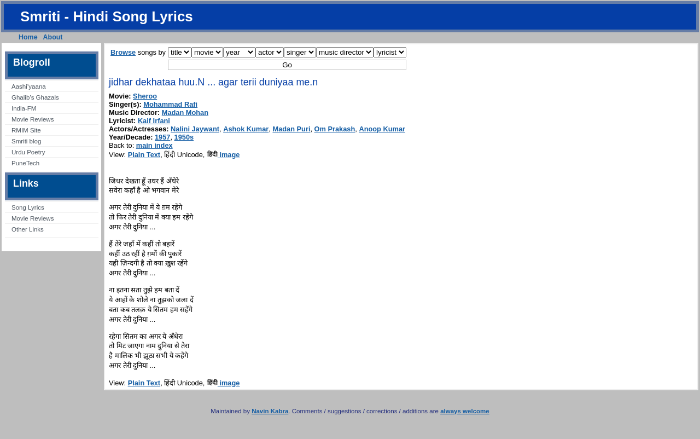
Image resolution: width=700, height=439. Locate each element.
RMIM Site (26, 130)
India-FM (23, 108)
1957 (162, 137)
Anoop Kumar (382, 129)
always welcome (464, 411)
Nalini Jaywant (195, 129)
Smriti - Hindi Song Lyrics (106, 16)
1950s (184, 137)
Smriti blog (26, 141)
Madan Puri (291, 129)
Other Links (27, 229)
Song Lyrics (27, 207)
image (223, 155)
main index (154, 145)
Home (28, 37)
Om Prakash (334, 129)
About (53, 37)
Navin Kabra (270, 411)
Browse (123, 52)
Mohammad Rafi (170, 104)
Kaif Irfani (154, 121)
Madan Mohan (185, 112)
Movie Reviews (32, 119)
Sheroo (145, 96)
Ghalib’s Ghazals (35, 97)
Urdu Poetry (28, 152)
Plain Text (144, 155)
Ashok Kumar (246, 129)
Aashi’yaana (28, 86)
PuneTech (25, 163)
